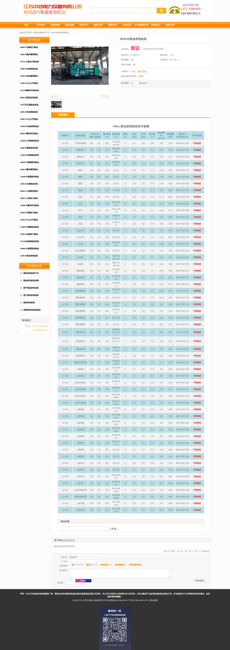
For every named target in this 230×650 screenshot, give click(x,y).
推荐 (144, 71)
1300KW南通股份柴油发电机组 (29, 178)
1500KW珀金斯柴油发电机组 (29, 128)
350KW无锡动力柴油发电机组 (29, 236)
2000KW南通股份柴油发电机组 (29, 250)
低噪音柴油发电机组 (32, 310)
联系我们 (155, 25)
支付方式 (83, 25)
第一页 (188, 551)
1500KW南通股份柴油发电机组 (29, 228)
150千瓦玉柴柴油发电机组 (29, 106)
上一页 (194, 551)
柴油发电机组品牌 (31, 280)
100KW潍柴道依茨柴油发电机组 (29, 149)
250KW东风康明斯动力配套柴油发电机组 (29, 78)
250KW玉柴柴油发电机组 (29, 185)
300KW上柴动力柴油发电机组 (29, 200)
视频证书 (112, 25)
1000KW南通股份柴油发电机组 (29, 164)
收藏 (139, 71)
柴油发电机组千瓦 (41, 32)
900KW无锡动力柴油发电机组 (29, 49)
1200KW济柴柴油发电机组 (29, 157)
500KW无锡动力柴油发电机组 (29, 214)
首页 (26, 25)
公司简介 (40, 25)
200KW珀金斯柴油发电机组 (29, 113)
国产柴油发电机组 (31, 288)
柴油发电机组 (29, 302)
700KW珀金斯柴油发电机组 (29, 70)
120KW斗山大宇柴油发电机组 (29, 85)
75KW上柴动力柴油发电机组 (29, 63)
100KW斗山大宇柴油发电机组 (29, 121)
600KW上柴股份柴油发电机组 (29, 193)
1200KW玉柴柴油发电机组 (29, 142)
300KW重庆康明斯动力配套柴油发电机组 (29, 56)
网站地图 (154, 600)
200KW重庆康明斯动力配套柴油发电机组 (29, 171)
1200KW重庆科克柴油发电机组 (29, 207)
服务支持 (98, 25)
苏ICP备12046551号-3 (140, 600)
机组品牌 (69, 25)
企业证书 (127, 25)
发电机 (130, 126)
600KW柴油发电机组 (29, 97)
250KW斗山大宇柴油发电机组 (29, 221)
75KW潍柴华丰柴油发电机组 (29, 92)
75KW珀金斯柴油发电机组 (29, 243)
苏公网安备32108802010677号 (118, 600)
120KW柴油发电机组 (29, 256)
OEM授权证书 (141, 25)
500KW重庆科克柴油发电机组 (29, 135)
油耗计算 (170, 25)
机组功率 (55, 25)
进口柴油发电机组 (32, 295)
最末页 (206, 551)
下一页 (200, 551)
